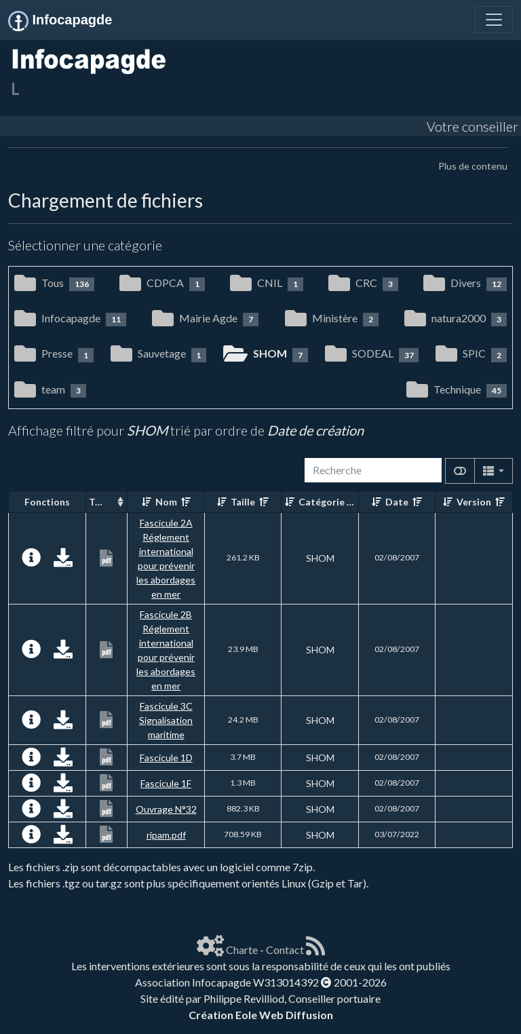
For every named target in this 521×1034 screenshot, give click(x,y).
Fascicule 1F (165, 783)
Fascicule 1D (166, 757)
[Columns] (493, 471)
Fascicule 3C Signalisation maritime (166, 720)
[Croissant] (146, 502)
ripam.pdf (166, 835)
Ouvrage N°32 (166, 809)
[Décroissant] (186, 502)
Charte (242, 949)
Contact (285, 949)
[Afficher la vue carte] (460, 471)
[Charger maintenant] (63, 561)
